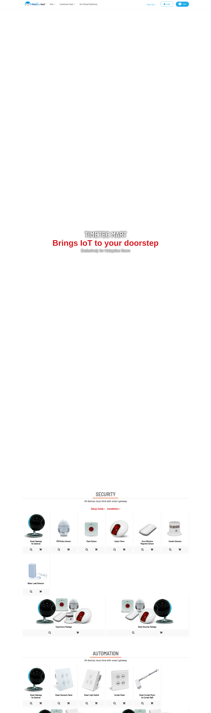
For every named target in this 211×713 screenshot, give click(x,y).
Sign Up (151, 4)
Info (52, 4)
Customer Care (67, 4)
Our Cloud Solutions (88, 4)
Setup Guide (98, 508)
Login (167, 4)
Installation (113, 508)
